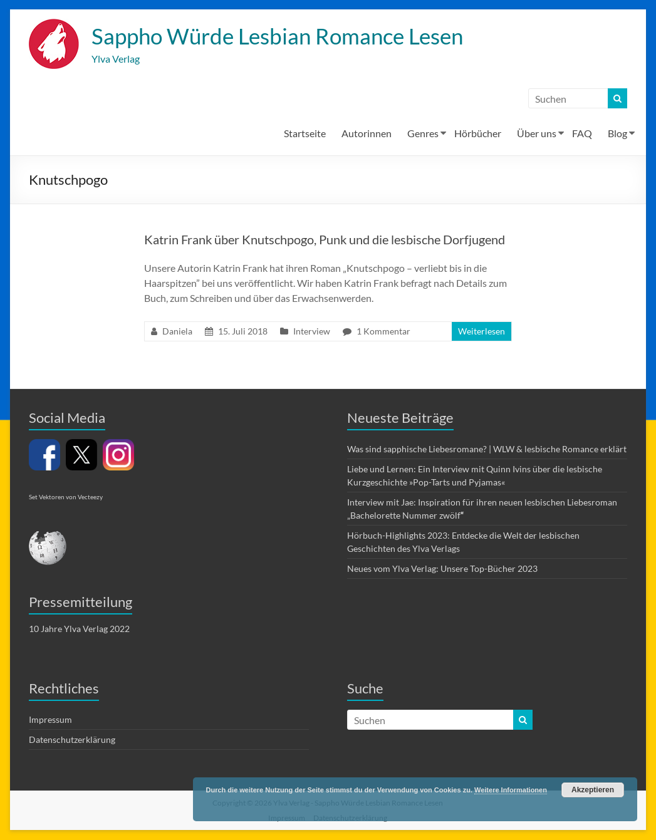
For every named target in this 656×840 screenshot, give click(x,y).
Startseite (305, 134)
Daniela (177, 331)
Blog (617, 134)
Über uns (536, 134)
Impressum (50, 720)
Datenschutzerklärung (72, 740)
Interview (311, 331)
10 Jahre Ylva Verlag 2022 (79, 629)
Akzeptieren (592, 790)
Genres (423, 134)
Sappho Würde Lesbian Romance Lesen (284, 36)
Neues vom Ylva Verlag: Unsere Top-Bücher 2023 (442, 569)
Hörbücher (477, 134)
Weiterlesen (481, 331)
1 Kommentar (383, 331)
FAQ (582, 134)
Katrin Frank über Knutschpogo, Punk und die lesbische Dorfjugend (324, 239)
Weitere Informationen (510, 790)
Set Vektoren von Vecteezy (66, 497)
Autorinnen (366, 134)
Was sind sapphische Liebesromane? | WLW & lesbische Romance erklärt (487, 449)
